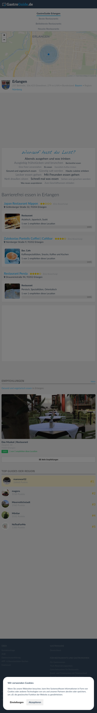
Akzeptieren (35, 702)
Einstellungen (17, 702)
